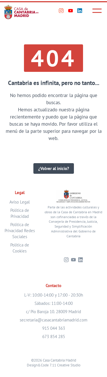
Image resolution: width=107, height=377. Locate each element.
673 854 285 (53, 336)
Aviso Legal (19, 202)
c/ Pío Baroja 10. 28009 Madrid (53, 311)
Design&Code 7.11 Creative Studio (53, 365)
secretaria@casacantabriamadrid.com (53, 320)
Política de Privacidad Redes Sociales (20, 230)
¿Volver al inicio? (53, 168)
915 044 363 (53, 328)
